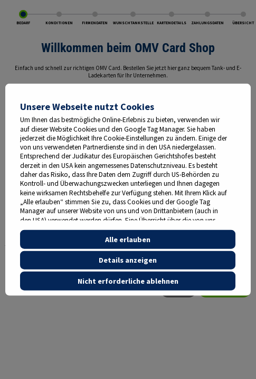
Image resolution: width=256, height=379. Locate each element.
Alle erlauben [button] (127, 239)
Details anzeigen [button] (128, 260)
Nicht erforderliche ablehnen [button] (128, 281)
